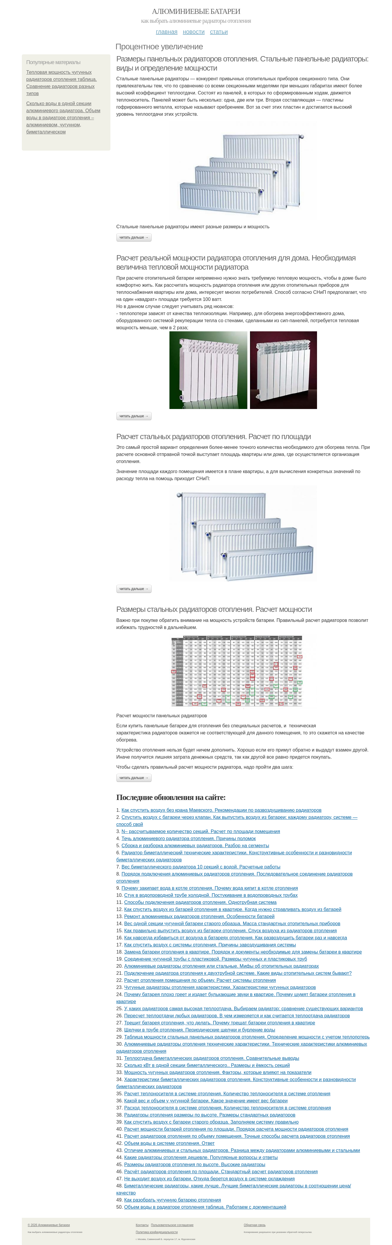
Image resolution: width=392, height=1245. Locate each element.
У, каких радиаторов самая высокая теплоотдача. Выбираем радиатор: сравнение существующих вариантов (243, 1008)
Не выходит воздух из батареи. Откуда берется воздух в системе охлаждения (209, 1178)
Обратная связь (255, 1225)
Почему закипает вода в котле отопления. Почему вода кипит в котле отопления (210, 888)
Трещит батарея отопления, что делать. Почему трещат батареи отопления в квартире (219, 1022)
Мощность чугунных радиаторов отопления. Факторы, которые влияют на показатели (218, 1072)
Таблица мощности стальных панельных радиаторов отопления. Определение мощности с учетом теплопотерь (247, 1036)
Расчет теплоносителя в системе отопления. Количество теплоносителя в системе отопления (227, 1093)
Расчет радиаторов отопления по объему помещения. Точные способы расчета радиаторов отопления (237, 1136)
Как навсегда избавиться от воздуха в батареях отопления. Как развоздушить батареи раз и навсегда (235, 937)
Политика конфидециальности (157, 1232)
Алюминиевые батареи (196, 11)
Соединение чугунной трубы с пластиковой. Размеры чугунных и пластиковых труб (215, 959)
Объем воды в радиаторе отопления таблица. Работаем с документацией (205, 1207)
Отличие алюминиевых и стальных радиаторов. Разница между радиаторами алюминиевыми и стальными (242, 1150)
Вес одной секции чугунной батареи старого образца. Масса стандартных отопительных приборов (232, 923)
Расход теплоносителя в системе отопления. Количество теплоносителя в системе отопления (227, 1107)
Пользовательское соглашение (172, 1225)
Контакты (142, 1225)
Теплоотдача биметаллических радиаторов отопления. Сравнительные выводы (211, 1058)
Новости (194, 31)
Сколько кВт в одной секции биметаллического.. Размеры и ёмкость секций (207, 1065)
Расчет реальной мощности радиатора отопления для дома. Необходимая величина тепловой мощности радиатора (235, 262)
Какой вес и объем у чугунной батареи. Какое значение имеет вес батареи (206, 1100)
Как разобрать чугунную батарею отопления (172, 1199)
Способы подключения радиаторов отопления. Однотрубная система (200, 902)
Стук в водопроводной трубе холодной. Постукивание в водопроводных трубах (211, 895)
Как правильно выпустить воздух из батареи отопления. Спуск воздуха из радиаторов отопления (230, 930)
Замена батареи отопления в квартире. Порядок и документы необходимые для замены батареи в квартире (243, 951)
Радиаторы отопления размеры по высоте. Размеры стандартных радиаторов (209, 1114)
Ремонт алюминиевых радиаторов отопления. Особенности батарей (199, 916)
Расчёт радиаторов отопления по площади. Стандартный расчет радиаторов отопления (221, 1171)
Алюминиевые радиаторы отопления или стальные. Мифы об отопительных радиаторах (221, 966)
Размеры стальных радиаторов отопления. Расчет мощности (214, 609)
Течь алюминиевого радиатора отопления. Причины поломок (189, 838)
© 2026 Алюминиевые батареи (49, 1225)
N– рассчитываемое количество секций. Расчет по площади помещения (201, 831)
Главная (166, 31)
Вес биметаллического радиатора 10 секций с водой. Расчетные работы (201, 866)
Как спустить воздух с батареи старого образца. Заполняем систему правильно (211, 1122)
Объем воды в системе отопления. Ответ (169, 1143)
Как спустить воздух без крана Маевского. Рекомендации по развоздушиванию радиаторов (221, 810)
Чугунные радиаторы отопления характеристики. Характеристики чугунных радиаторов (220, 987)
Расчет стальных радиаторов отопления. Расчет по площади (213, 436)
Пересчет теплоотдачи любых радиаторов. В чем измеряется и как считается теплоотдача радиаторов (237, 1015)
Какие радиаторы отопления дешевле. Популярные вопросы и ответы (201, 1157)
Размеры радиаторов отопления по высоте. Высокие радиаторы (194, 1164)
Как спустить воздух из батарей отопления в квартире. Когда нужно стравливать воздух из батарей (233, 909)
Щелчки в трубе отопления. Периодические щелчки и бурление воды (199, 1029)
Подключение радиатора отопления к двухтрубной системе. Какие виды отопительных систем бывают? (238, 973)
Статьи (219, 31)
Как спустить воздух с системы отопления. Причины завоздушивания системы (210, 944)
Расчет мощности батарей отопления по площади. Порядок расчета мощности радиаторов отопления (236, 1129)
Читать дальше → (134, 237)
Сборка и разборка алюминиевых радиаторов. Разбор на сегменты (195, 845)
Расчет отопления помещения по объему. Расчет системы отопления (200, 980)
